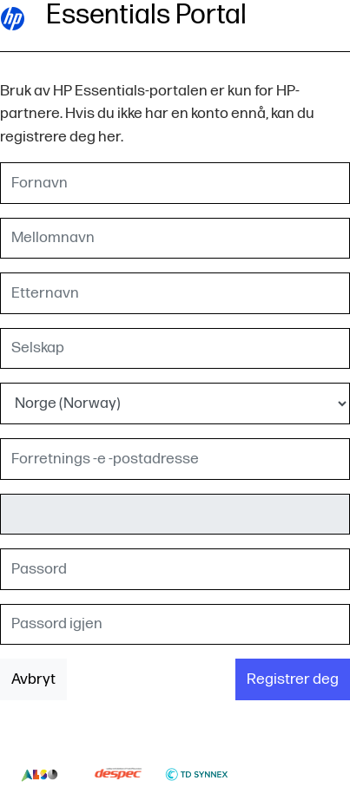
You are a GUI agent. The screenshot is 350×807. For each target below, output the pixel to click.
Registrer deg (293, 679)
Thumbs (275, 774)
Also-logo (39, 774)
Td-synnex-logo (196, 774)
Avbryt (33, 679)
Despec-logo (118, 774)
